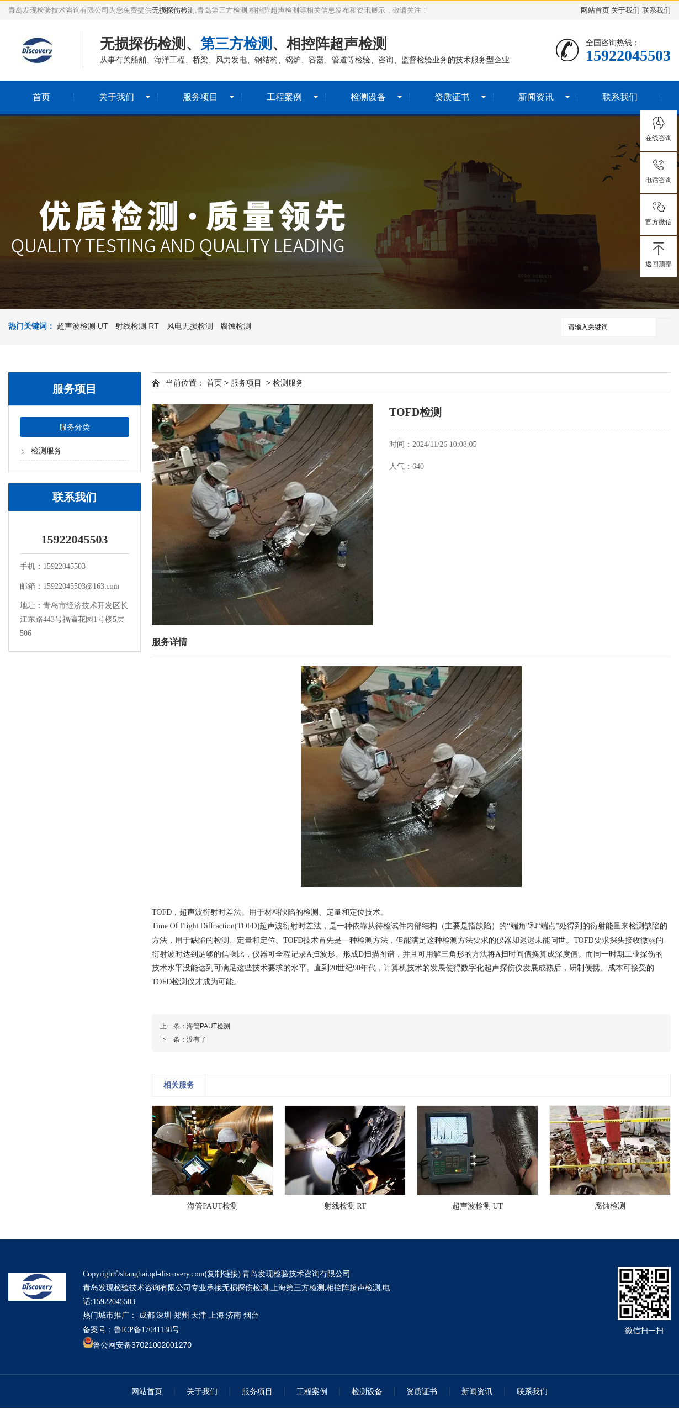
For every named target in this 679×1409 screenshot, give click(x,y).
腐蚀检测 (235, 325)
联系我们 (656, 10)
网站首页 (595, 10)
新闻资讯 (536, 97)
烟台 (251, 1316)
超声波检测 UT (82, 325)
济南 (233, 1316)
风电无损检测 (190, 325)
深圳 (164, 1316)
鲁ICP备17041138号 (146, 1331)
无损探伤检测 (173, 10)
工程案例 (284, 97)
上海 (216, 1316)
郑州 (181, 1316)
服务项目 (200, 97)
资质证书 (452, 97)
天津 (198, 1316)
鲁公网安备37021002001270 (142, 1346)
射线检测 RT (136, 325)
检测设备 (368, 97)
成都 (147, 1316)
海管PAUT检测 (208, 1027)
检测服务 (46, 452)
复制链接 (222, 1275)
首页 (41, 97)
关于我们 (625, 10)
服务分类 (74, 428)
